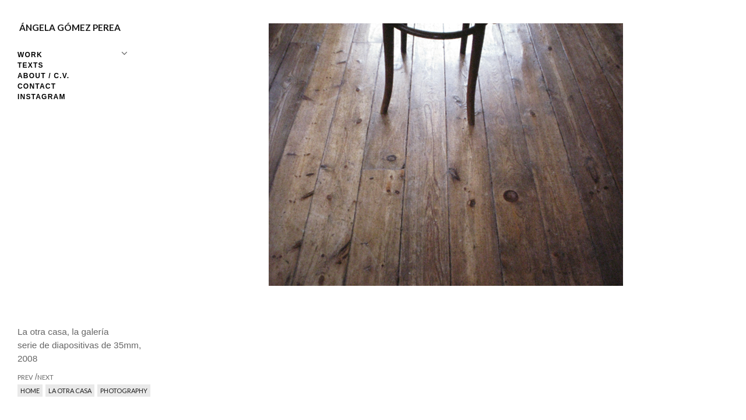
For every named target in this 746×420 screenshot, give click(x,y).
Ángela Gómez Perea (70, 27)
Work (30, 55)
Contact (36, 86)
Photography (123, 390)
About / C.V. (43, 76)
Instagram (41, 97)
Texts (30, 65)
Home (30, 390)
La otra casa (70, 390)
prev (319, 210)
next (572, 210)
